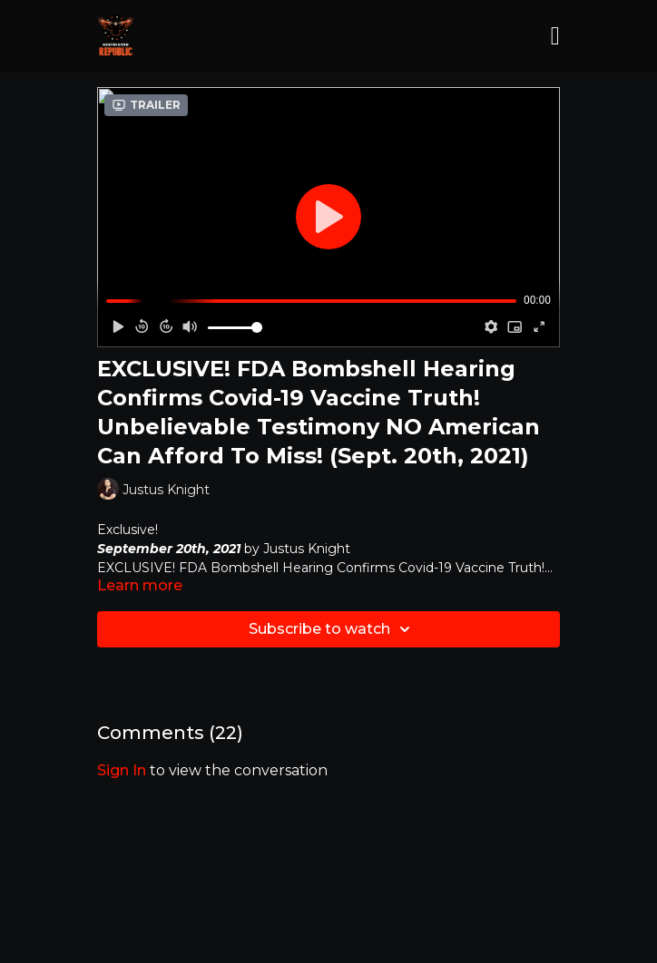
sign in (121, 770)
